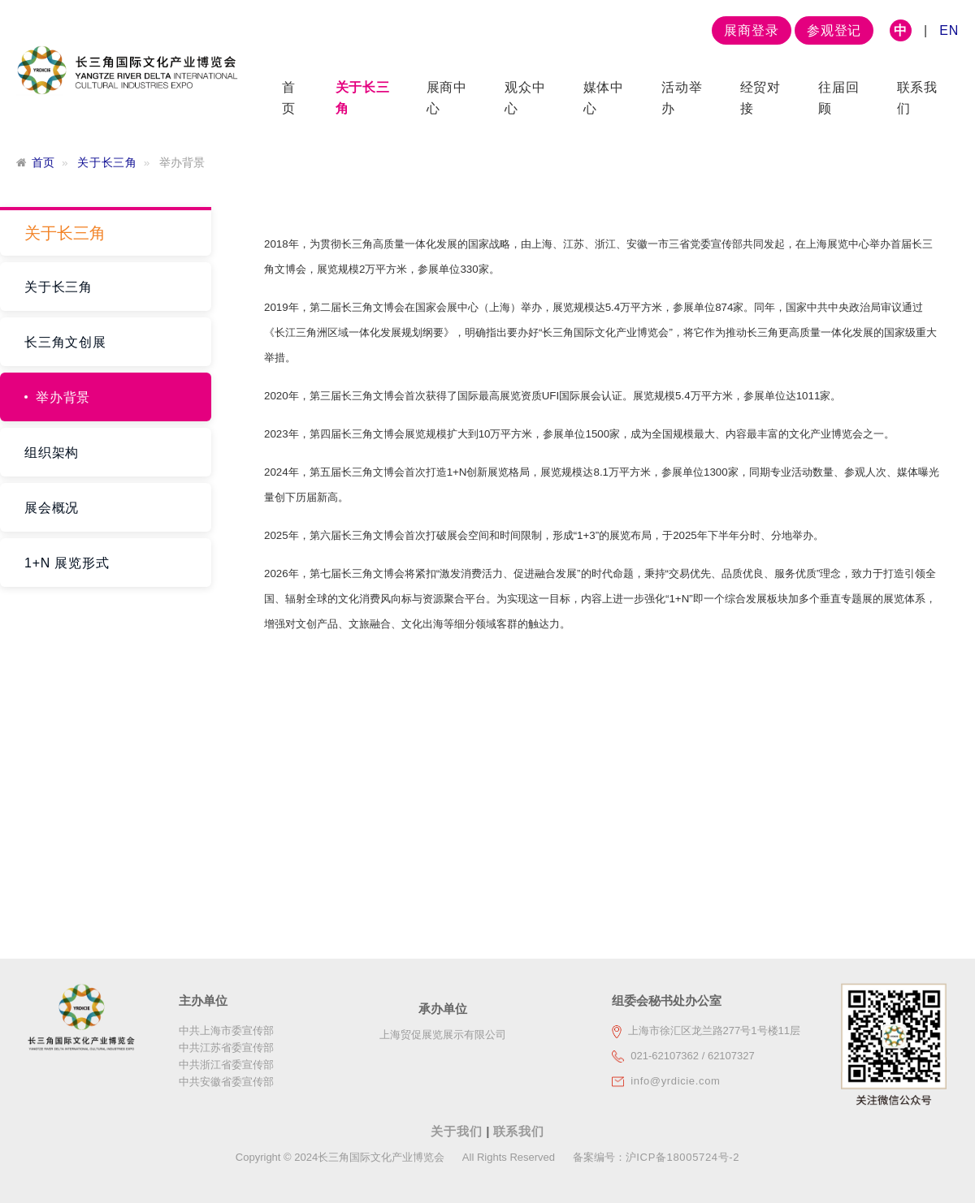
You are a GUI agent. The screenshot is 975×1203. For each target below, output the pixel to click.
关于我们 (458, 1131)
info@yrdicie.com (675, 1081)
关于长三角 (106, 163)
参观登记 (834, 30)
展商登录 (751, 30)
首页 (43, 163)
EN (949, 30)
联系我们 (518, 1131)
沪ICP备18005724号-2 (682, 1157)
